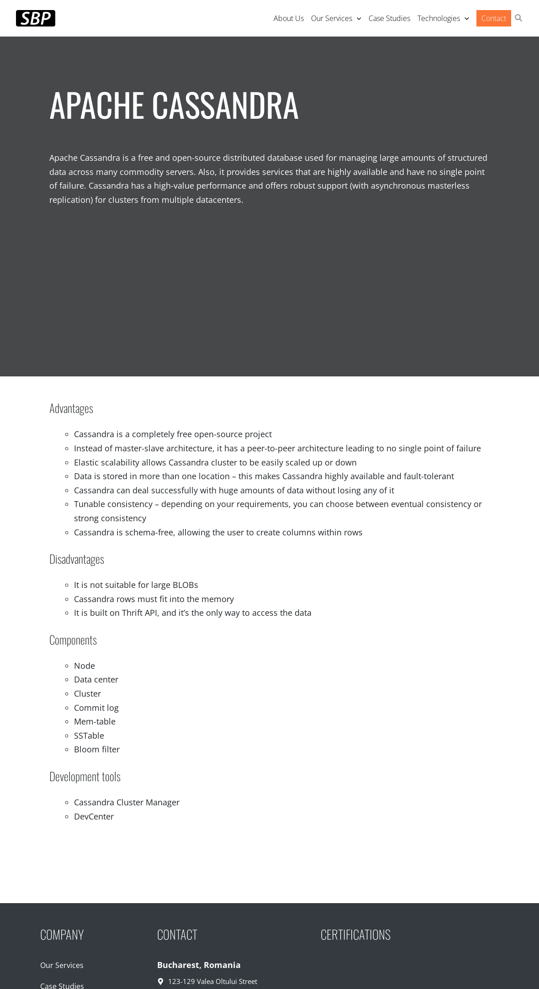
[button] (519, 18)
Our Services (62, 965)
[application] (356, 18)
